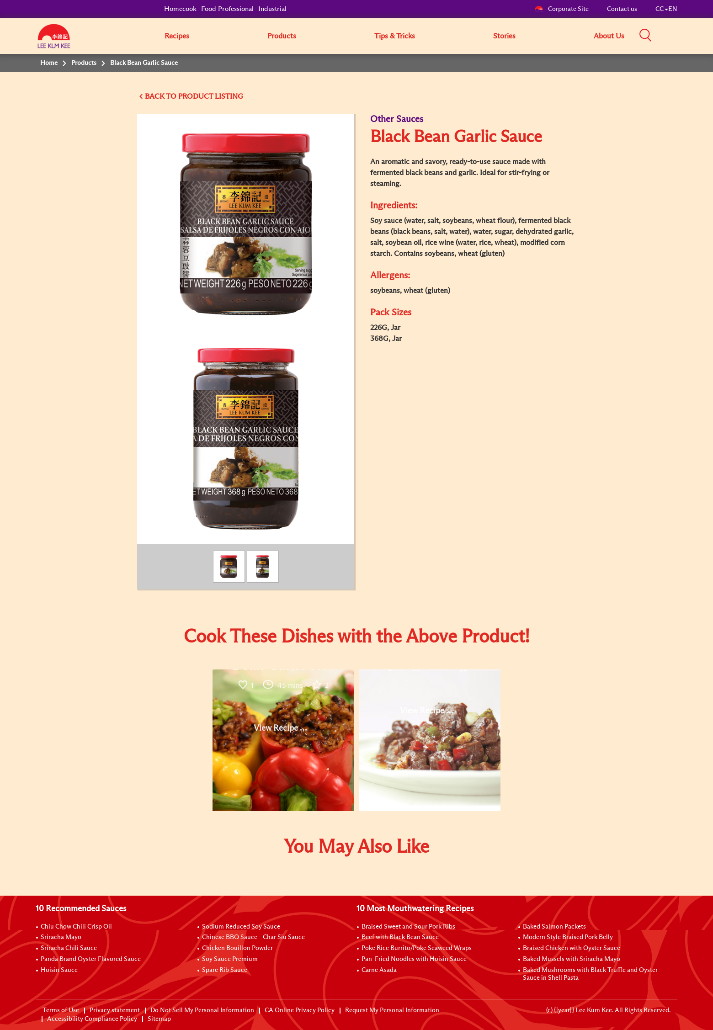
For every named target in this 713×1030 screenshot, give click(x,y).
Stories (504, 36)
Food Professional (227, 8)
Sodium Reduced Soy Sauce (241, 927)
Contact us (622, 9)
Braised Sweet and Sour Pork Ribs (408, 927)
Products (281, 36)
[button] (680, 35)
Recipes (177, 36)
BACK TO (161, 96)
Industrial (272, 8)
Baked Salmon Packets (554, 927)
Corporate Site (561, 9)
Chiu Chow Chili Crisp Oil (76, 927)
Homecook (180, 8)
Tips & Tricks (394, 36)
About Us (609, 36)
